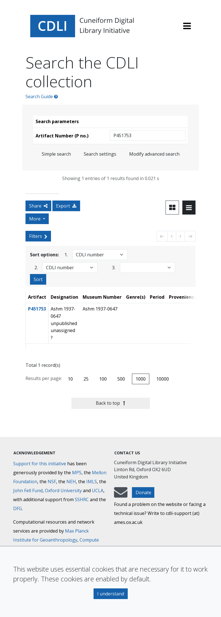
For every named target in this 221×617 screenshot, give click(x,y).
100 (103, 379)
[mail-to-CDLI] (120, 495)
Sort (38, 279)
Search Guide (41, 96)
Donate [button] (143, 492)
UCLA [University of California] (97, 490)
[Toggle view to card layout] (172, 208)
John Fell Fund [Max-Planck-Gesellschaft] (28, 490)
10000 (162, 379)
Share (38, 206)
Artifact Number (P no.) (62, 136)
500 (121, 379)
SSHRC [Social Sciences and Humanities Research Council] (82, 499)
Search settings (100, 154)
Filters (38, 236)
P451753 (37, 309)
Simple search (56, 154)
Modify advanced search (154, 154)
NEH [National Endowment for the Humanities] (71, 481)
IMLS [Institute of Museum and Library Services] (91, 481)
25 (86, 379)
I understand (110, 594)
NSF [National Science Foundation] (52, 481)
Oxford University (63, 490)
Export (66, 206)
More (35, 219)
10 (70, 379)
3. (113, 267)
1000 (141, 379)
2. (36, 267)
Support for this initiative (39, 464)
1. (66, 254)
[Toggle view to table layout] (189, 208)
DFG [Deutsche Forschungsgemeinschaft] (17, 508)
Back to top (110, 403)
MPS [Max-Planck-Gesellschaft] (77, 472)
